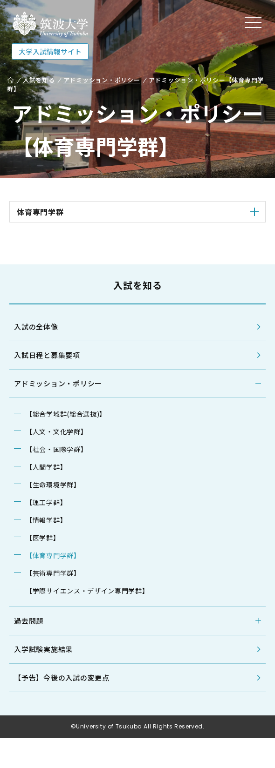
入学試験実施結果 (43, 649)
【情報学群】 (46, 520)
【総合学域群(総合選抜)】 (66, 413)
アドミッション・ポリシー (58, 383)
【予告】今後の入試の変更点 (62, 677)
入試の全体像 (36, 326)
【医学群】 (43, 537)
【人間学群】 (46, 467)
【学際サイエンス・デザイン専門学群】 (87, 590)
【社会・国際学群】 (56, 449)
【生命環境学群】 (53, 484)
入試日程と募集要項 (47, 355)
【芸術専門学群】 (53, 573)
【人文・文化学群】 (56, 431)
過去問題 (28, 621)
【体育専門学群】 (53, 555)
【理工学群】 (46, 502)
